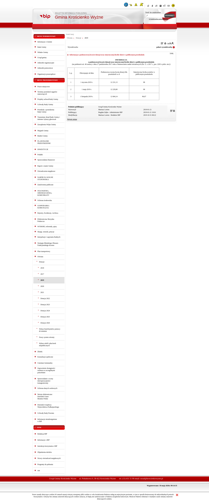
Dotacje (41, 262)
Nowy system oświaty (46, 337)
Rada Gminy (41, 47)
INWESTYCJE (42, 149)
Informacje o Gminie (44, 42)
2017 (42, 274)
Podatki (40, 155)
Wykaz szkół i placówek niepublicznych (47, 344)
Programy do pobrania (45, 464)
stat (38, 470)
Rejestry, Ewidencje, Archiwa (47, 213)
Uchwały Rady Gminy (45, 104)
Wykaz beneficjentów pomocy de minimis (49, 330)
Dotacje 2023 (45, 305)
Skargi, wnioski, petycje (45, 232)
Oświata (40, 257)
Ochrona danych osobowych (47, 388)
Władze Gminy (42, 52)
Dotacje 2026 (45, 323)
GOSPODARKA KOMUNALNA (43, 207)
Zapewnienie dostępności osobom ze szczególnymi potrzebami (46, 370)
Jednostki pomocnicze (45, 68)
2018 (42, 268)
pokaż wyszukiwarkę (164, 47)
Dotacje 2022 (45, 298)
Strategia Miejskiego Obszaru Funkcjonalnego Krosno (47, 244)
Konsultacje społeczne (45, 357)
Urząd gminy (42, 58)
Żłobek (39, 352)
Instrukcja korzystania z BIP (47, 446)
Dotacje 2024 (45, 311)
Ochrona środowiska (44, 200)
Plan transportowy (43, 251)
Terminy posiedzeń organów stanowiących (47, 93)
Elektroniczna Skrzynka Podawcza (45, 220)
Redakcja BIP (42, 434)
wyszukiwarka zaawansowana (158, 19)
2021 (42, 292)
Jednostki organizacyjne (45, 63)
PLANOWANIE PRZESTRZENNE (44, 142)
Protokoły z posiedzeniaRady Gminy (45, 111)
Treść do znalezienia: (153, 12)
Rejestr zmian (72, 119)
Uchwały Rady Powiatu (45, 413)
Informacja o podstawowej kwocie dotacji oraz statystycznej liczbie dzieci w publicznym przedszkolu (107, 55)
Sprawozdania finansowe (46, 160)
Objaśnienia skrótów (44, 452)
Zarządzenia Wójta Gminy (46, 125)
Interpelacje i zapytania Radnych (48, 237)
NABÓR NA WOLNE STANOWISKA (45, 178)
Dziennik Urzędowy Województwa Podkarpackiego (48, 406)
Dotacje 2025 (45, 317)
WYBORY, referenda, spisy (47, 227)
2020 (42, 286)
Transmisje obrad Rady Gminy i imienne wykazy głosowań (48, 118)
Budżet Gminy (42, 136)
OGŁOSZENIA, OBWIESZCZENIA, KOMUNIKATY (44, 193)
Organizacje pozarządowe (46, 74)
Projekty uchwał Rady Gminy (47, 99)
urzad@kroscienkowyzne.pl (151, 478)
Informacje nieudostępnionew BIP (47, 420)
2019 (42, 280)
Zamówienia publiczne (45, 185)
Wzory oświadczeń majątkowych (49, 458)
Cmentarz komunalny (45, 363)
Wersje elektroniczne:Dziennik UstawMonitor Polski (45, 396)
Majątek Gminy (42, 131)
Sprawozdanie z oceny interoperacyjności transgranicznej (45, 381)
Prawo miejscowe (43, 87)
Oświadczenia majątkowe (46, 171)
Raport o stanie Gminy (45, 166)
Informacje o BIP (43, 440)
